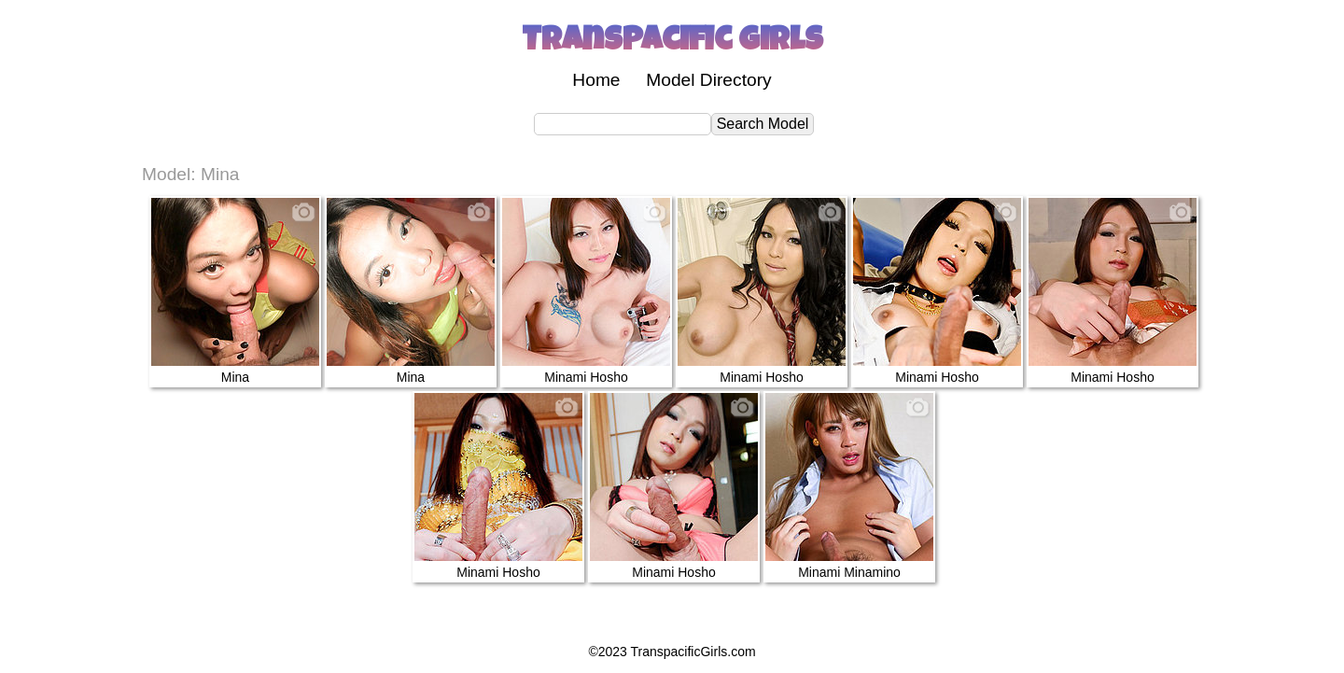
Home (596, 80)
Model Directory (708, 80)
